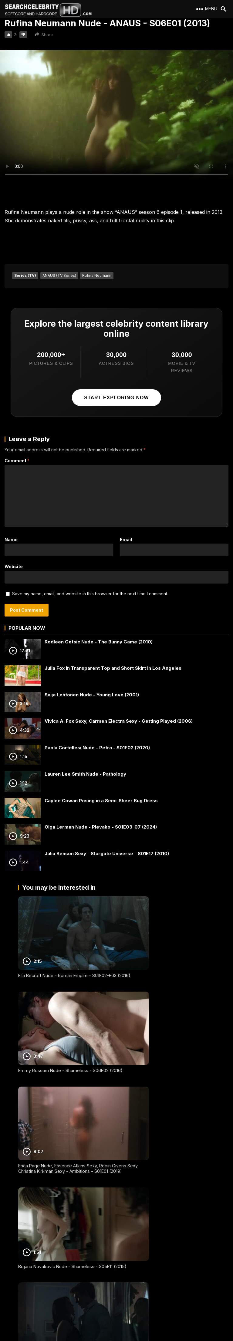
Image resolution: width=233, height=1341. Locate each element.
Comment (17, 460)
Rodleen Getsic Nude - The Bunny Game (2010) (99, 642)
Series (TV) (25, 275)
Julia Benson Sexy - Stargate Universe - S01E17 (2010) (107, 853)
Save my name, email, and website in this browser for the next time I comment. (90, 593)
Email (126, 539)
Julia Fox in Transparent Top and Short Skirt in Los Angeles (113, 668)
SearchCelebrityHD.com (122, 1337)
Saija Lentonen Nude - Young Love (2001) (92, 695)
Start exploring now (116, 397)
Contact (15, 1276)
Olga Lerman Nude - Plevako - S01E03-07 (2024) (101, 827)
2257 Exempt (19, 1265)
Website (14, 566)
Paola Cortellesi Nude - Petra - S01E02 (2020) (97, 748)
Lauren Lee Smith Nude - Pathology (85, 774)
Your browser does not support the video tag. (116, 115)
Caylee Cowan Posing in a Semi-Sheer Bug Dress (101, 800)
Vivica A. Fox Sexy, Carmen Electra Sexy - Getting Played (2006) (119, 721)
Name (11, 539)
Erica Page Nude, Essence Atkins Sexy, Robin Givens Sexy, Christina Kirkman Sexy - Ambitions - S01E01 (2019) (64, 1043)
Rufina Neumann (96, 275)
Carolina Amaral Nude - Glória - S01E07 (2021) (165, 1199)
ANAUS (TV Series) (59, 275)
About (13, 1254)
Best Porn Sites (21, 1298)
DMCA (13, 1287)
